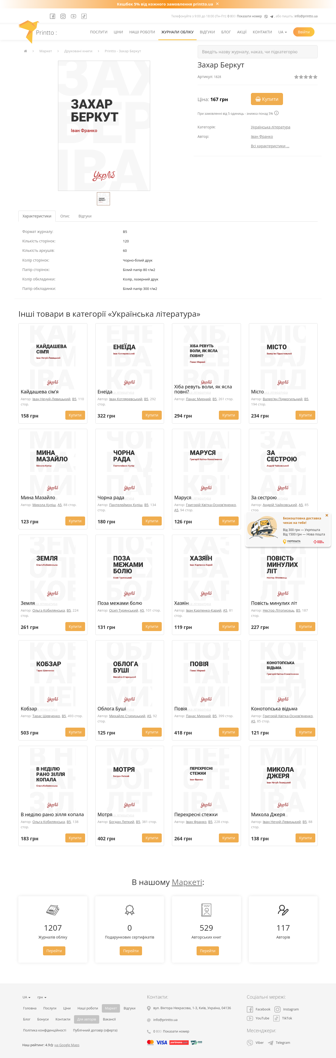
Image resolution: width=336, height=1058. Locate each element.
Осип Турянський (123, 610)
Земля (28, 603)
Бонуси (43, 1019)
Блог (226, 31)
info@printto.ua (306, 16)
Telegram (279, 1042)
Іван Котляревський (125, 399)
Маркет (45, 51)
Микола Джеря (268, 814)
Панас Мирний (198, 399)
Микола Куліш (44, 504)
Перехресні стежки (196, 814)
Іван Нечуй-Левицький (51, 399)
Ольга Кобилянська (48, 610)
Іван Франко (262, 136)
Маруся (182, 497)
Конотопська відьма (274, 708)
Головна (29, 1008)
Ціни (118, 31)
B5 (74, 399)
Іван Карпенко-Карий (203, 610)
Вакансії (109, 1019)
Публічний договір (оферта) (95, 1030)
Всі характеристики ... (270, 145)
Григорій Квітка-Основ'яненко (211, 504)
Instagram (286, 1009)
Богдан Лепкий (121, 821)
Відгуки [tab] (85, 215)
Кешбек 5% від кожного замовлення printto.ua (165, 4)
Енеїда (105, 391)
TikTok (282, 1018)
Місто (257, 391)
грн (41, 997)
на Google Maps (66, 1045)
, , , (192, 1008)
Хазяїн (181, 603)
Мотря (105, 814)
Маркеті (187, 882)
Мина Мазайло (38, 497)
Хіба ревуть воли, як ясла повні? (203, 389)
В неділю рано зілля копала (52, 814)
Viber (255, 1042)
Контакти (262, 31)
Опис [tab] (65, 215)
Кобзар (29, 708)
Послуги (98, 31)
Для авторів (86, 1019)
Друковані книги (78, 51)
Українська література (271, 126)
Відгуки (207, 31)
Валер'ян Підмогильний (282, 399)
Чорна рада (111, 497)
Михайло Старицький (127, 715)
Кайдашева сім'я (40, 391)
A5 (59, 504)
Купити (267, 99)
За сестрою (264, 497)
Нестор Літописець (278, 610)
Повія (180, 708)
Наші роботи (142, 31)
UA (282, 31)
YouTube (258, 1018)
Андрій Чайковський (280, 504)
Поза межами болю (120, 603)
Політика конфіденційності (44, 1030)
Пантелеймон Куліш (126, 504)
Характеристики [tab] (37, 215)
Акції (242, 31)
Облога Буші (112, 708)
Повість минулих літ (274, 603)
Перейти (54, 950)
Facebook (258, 1009)
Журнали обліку (177, 31)
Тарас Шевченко (46, 715)
